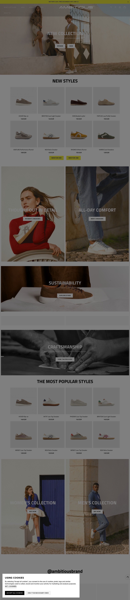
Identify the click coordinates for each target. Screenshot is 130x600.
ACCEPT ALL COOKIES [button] (15, 593)
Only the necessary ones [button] (38, 593)
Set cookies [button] (11, 586)
